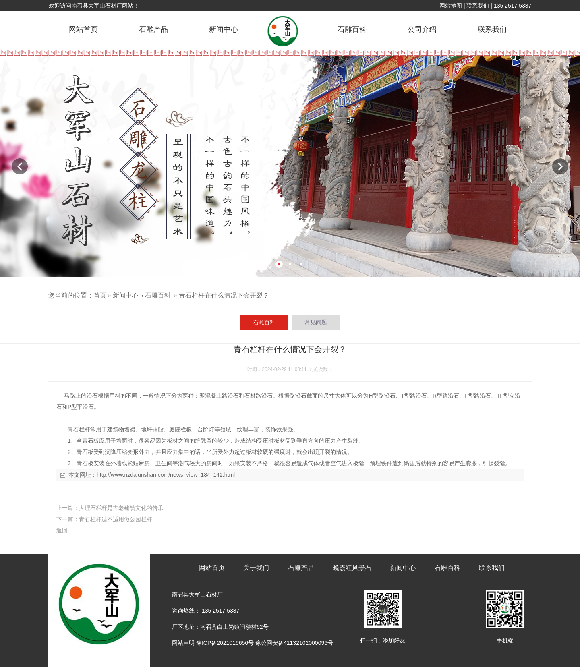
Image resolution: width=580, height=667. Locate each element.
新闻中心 (223, 29)
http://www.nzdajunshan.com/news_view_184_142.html (166, 475)
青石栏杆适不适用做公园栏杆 (115, 519)
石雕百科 (352, 29)
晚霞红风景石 (352, 567)
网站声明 (183, 643)
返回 (62, 530)
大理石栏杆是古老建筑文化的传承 (121, 508)
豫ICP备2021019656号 (225, 643)
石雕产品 (153, 29)
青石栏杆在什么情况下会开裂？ (224, 295)
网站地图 (450, 5)
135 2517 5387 (512, 5)
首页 (99, 295)
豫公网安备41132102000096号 (294, 643)
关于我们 (256, 567)
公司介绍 (422, 29)
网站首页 (83, 29)
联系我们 (477, 5)
